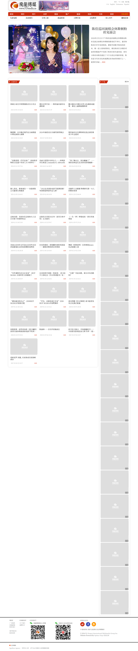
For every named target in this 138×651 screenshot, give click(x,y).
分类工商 (45, 18)
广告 (119, 2)
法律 (45, 14)
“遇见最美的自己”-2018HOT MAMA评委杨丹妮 (22, 302)
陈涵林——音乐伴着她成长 (49, 329)
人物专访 (77, 18)
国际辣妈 (124, 14)
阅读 (103, 62)
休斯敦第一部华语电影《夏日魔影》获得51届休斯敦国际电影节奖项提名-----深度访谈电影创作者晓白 (23, 331)
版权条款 (12, 633)
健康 (56, 14)
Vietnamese (119, 4)
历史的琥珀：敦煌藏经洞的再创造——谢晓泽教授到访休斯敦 (52, 246)
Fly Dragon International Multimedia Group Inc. (101, 633)
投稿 (122, 2)
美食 (100, 14)
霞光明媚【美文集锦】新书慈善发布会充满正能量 (81, 302)
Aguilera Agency (14, 648)
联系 (115, 2)
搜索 (127, 2)
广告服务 (12, 623)
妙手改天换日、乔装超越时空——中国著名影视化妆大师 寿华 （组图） (81, 331)
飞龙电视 (13, 18)
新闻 (11, 14)
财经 (22, 14)
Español (126, 4)
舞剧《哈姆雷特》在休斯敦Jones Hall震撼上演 (81, 246)
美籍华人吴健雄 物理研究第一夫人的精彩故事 (81, 189)
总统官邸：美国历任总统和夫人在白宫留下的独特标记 (23, 217)
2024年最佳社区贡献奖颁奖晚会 (51, 132)
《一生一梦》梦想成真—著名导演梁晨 (81, 217)
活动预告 (29, 18)
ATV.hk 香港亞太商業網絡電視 (39, 648)
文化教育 (92, 18)
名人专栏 (108, 18)
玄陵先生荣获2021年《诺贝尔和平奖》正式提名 (52, 217)
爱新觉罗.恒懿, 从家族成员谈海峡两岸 (23, 358)
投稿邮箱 (12, 625)
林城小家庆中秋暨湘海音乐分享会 (23, 104)
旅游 (112, 14)
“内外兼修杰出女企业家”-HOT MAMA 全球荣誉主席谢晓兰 (22, 274)
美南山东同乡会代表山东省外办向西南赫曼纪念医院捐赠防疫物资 (23, 246)
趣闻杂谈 (124, 18)
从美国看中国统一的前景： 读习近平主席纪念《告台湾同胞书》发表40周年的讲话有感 (52, 275)
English (112, 4)
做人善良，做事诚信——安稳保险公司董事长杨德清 (23, 189)
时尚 (89, 14)
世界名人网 (25, 648)
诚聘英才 (22, 625)
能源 (78, 14)
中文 (107, 4)
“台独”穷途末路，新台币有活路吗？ (81, 274)
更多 (127, 81)
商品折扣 (61, 18)
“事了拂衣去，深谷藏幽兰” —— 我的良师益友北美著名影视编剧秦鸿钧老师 (81, 162)
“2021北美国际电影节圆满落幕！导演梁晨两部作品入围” (52, 189)
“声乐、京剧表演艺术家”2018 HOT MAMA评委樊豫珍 (51, 302)
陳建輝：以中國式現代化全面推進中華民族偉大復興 (23, 133)
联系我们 (12, 627)
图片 (34, 14)
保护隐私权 (12, 631)
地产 (67, 14)
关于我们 (22, 623)
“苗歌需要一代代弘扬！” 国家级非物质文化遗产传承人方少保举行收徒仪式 (23, 162)
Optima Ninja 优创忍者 (101, 635)
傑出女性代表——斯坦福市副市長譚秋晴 (52, 105)
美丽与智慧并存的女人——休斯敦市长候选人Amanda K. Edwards (52, 161)
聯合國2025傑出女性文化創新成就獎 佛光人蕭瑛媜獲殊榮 (81, 105)
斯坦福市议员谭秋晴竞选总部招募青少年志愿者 (81, 133)
